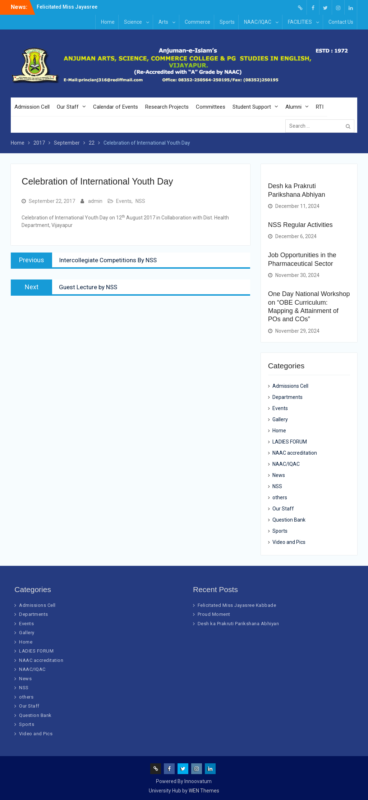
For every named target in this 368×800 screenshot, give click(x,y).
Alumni (293, 107)
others (279, 497)
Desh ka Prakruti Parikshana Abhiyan (238, 623)
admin (95, 201)
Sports (227, 22)
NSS (140, 201)
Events (124, 201)
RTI (319, 107)
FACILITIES (300, 22)
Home (108, 22)
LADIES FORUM (289, 442)
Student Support (252, 107)
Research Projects (167, 107)
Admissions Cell (290, 386)
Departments (287, 397)
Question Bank (288, 520)
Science (133, 22)
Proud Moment (214, 614)
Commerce (197, 22)
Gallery (280, 419)
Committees (210, 107)
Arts (163, 22)
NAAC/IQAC (257, 22)
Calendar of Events (115, 107)
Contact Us (340, 22)
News (278, 475)
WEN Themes (204, 791)
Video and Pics (288, 542)
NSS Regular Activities (300, 224)
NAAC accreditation (294, 453)
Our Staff (68, 107)
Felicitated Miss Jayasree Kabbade (237, 605)
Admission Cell (32, 107)
